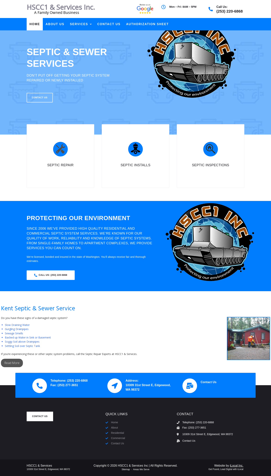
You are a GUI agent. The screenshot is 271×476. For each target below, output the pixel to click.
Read (8, 363)
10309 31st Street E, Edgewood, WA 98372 (48, 469)
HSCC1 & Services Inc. (61, 7)
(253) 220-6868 (229, 11)
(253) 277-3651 (67, 385)
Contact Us (208, 382)
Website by (228, 465)
